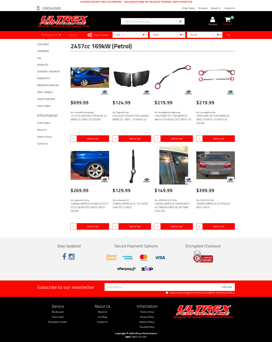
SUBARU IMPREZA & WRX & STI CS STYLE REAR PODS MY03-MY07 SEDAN (89, 207)
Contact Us (229, 8)
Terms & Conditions (205, 292)
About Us (215, 8)
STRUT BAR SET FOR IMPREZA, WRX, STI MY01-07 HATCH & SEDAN (213, 119)
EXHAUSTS (42, 65)
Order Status (188, 8)
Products (203, 8)
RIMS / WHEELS (45, 92)
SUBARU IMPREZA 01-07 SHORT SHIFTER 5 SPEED (130, 205)
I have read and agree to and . (200, 292)
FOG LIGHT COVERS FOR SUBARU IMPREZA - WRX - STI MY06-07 (131, 117)
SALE (73, 35)
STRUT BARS (43, 106)
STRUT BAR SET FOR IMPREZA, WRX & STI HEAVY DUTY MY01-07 (173, 117)
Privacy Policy (227, 292)
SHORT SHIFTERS (46, 99)
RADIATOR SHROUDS (48, 85)
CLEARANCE (43, 51)
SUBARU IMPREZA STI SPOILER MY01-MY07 (213, 205)
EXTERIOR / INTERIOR (48, 71)
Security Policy (147, 327)
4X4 (39, 58)
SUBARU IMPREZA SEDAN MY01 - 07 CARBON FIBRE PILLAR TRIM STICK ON (173, 207)
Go (228, 35)
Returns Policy (44, 136)
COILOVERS (43, 44)
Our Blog (102, 317)
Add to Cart (93, 138)
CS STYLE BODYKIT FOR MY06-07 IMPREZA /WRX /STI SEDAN (89, 117)
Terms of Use (147, 312)
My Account (58, 312)
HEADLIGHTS (43, 78)
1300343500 (51, 8)
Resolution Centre (57, 322)
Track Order (58, 317)
